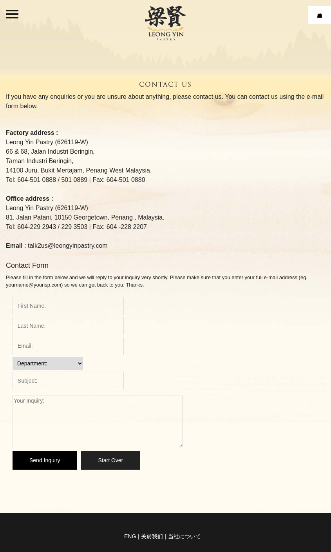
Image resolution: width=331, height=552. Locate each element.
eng (130, 536)
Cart (319, 15)
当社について (184, 536)
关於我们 (152, 536)
